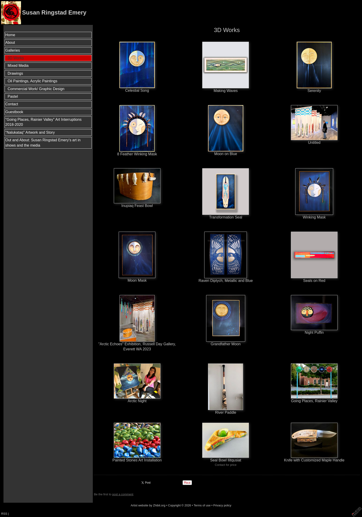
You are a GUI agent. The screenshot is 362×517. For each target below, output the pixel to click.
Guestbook (14, 112)
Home (10, 35)
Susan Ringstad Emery (54, 12)
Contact (11, 104)
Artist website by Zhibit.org (148, 505)
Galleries (12, 50)
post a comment (122, 494)
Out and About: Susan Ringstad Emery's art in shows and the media (43, 142)
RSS (4, 513)
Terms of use (202, 505)
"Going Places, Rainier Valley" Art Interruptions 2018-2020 (43, 122)
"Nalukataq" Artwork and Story (30, 132)
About (10, 42)
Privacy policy (222, 505)
